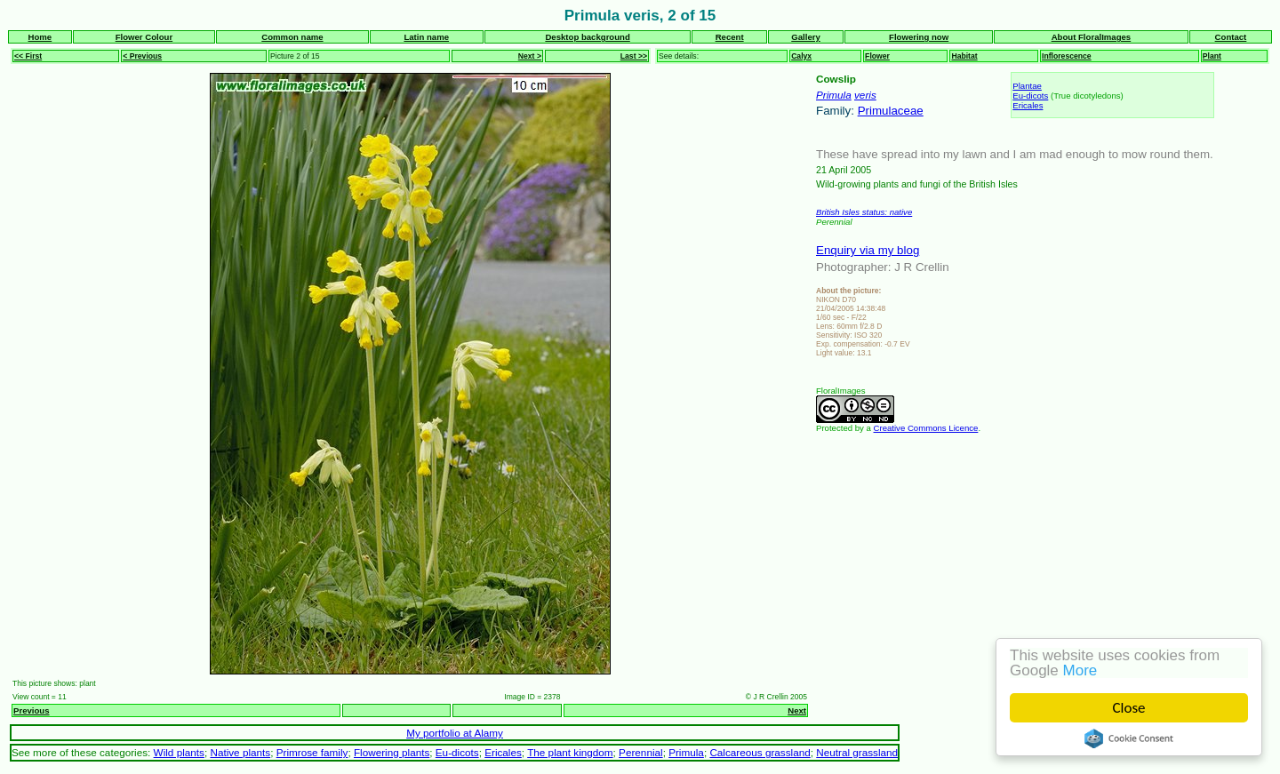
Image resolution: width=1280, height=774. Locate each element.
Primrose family (312, 752)
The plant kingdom (569, 752)
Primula (834, 94)
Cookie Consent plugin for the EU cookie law (1128, 738)
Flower (877, 56)
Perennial (641, 752)
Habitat (964, 56)
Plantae (1027, 86)
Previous (31, 710)
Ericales (1027, 105)
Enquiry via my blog (867, 250)
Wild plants (179, 752)
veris (865, 94)
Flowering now (918, 37)
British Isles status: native (864, 212)
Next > (529, 56)
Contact (1231, 37)
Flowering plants (391, 752)
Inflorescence (1067, 56)
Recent (730, 37)
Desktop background (587, 37)
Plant (1212, 56)
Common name (292, 37)
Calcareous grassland (759, 752)
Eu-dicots (1030, 95)
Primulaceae (891, 110)
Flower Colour (144, 37)
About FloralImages (1092, 37)
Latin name (426, 37)
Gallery (805, 37)
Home (40, 37)
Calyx (801, 56)
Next (797, 710)
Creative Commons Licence (926, 428)
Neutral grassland (857, 752)
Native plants (240, 752)
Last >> (633, 56)
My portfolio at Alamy (454, 732)
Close (1129, 707)
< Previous (142, 56)
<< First (28, 56)
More (1080, 670)
